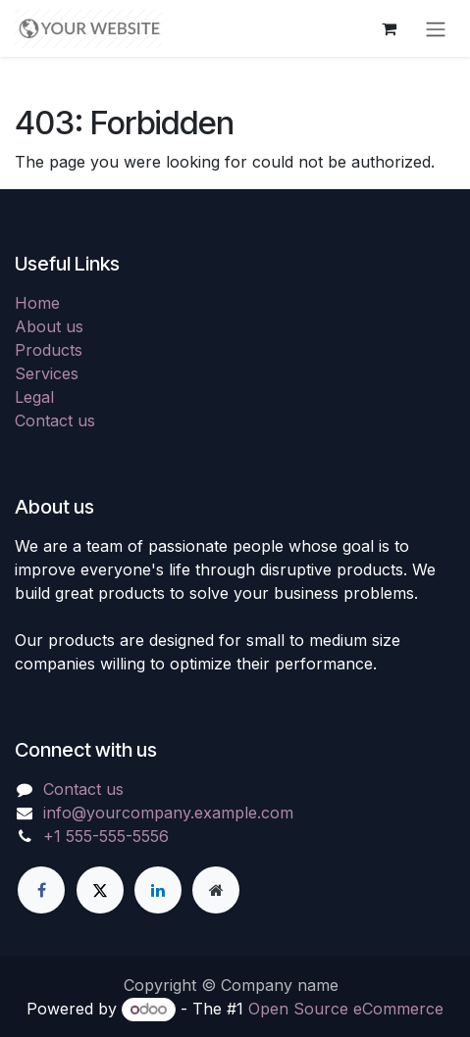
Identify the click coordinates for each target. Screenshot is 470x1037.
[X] (100, 890)
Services (46, 373)
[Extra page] (215, 890)
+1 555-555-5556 (106, 836)
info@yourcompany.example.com (168, 812)
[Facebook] (41, 890)
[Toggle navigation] (435, 28)
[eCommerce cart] (388, 28)
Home (37, 303)
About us (49, 326)
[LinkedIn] (158, 890)
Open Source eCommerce (346, 1008)
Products (48, 350)
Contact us (55, 420)
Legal (34, 397)
